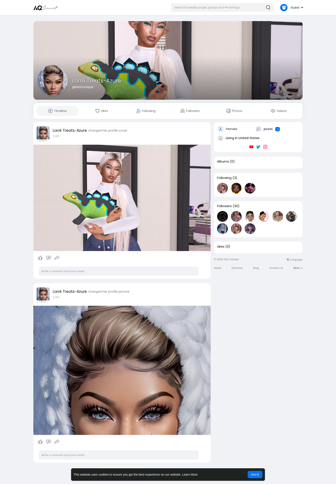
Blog (256, 268)
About (217, 268)
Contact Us (276, 268)
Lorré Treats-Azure (96, 81)
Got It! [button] (255, 474)
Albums (223, 161)
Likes (220, 246)
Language (295, 259)
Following (224, 178)
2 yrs (56, 136)
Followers (224, 206)
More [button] (298, 268)
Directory (237, 268)
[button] (222, 7)
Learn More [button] (190, 474)
